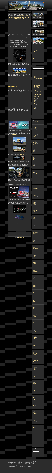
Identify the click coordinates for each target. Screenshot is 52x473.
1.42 (33, 149)
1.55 (33, 165)
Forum (33, 52)
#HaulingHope (34, 141)
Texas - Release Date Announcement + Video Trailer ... (38, 94)
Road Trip (34, 345)
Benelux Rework (34, 186)
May (34, 102)
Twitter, (21, 154)
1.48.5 (33, 157)
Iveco (33, 276)
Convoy (34, 218)
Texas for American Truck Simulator (23, 15)
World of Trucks (34, 51)
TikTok (28, 154)
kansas (33, 278)
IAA (33, 264)
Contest (34, 216)
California (34, 197)
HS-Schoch (34, 262)
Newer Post (10, 233)
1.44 (33, 151)
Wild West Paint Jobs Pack (36, 419)
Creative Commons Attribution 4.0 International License (38, 455)
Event (33, 231)
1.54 (33, 164)
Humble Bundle (34, 263)
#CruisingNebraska (35, 135)
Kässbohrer (34, 279)
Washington (34, 412)
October (35, 97)
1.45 (33, 152)
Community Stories (35, 209)
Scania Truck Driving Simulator (36, 354)
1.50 (33, 159)
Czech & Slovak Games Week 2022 (38, 82)
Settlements (34, 366)
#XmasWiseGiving (35, 143)
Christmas (34, 202)
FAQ (33, 234)
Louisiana (34, 291)
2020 (34, 108)
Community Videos (35, 210)
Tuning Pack (34, 396)
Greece (33, 254)
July (34, 100)
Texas (33, 382)
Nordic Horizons (34, 316)
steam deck (34, 375)
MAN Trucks (34, 301)
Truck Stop (34, 390)
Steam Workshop (35, 377)
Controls (34, 217)
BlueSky (34, 59)
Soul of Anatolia (34, 367)
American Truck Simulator (35, 50)
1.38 (33, 144)
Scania (33, 352)
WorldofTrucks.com (27, 132)
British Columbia (34, 194)
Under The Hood (35, 399)
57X (33, 171)
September (35, 98)
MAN (33, 300)
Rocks (33, 346)
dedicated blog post (14, 134)
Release (34, 336)
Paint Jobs (34, 323)
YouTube (34, 427)
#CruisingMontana (35, 134)
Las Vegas (34, 286)
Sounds (34, 368)
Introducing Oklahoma (36, 81)
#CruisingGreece (35, 126)
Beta (33, 187)
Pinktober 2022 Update (36, 96)
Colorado (34, 204)
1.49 (33, 158)
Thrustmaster (34, 383)
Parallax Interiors (35, 324)
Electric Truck (34, 226)
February (35, 105)
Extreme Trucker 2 (35, 233)
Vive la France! (34, 407)
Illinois (33, 269)
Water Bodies (34, 413)
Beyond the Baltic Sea (35, 188)
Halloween (34, 255)
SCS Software (34, 362)
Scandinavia (34, 351)
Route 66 (34, 347)
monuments (34, 306)
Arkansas (34, 179)
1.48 (33, 156)
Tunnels (34, 397)
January (35, 106)
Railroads (34, 332)
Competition (34, 211)
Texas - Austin (35, 95)
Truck (33, 389)
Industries (34, 270)
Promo (33, 330)
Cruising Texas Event (36, 86)
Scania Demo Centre (35, 353)
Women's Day (34, 421)
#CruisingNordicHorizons (35, 136)
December (35, 76)
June (34, 101)
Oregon (34, 322)
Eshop (33, 227)
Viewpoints (34, 406)
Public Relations (34, 331)
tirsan (33, 384)
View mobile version (19, 234)
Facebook (26, 154)
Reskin (33, 339)
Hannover (34, 256)
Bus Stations (34, 195)
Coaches (34, 203)
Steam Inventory (34, 376)
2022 (34, 75)
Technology (34, 381)
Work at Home (34, 422)
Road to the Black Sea (35, 344)
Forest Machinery (35, 242)
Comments (34, 451)
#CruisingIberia (34, 127)
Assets (33, 181)
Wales (33, 411)
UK (33, 398)
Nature (33, 309)
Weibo (33, 60)
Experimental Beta (35, 232)
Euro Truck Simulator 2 (35, 49)
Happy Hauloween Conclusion (37, 83)
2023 (34, 74)
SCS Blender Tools (35, 359)
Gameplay (34, 247)
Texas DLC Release (19, 13)
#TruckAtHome (34, 142)
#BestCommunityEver (35, 121)
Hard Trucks (34, 257)
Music (33, 308)
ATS (33, 182)
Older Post (28, 233)
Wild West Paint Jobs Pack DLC (37, 85)
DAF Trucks (34, 219)
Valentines (34, 404)
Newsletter (34, 315)
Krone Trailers (34, 284)
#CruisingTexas (34, 137)
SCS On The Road (35, 361)
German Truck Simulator (35, 248)
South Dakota (34, 369)
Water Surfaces (34, 414)
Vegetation (34, 405)
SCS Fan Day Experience (35, 360)
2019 (34, 109)
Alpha (33, 172)
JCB (33, 277)
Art (33, 180)
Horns (33, 261)
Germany (34, 249)
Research (34, 338)
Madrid (33, 299)
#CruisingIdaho (34, 128)
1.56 (33, 166)
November (35, 77)
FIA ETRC (34, 239)
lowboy (33, 292)
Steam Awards (34, 374)
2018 (34, 110)
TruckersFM (34, 392)
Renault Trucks (34, 337)
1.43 (33, 150)
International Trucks (35, 271)
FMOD (33, 240)
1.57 (33, 167)
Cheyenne (34, 201)
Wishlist (34, 420)
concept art (34, 212)
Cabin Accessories (35, 196)
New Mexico (34, 314)
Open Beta (34, 321)
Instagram (23, 154)
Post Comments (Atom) (21, 237)
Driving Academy (35, 224)
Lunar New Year (34, 294)
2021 (34, 107)
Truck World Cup (35, 391)
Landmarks (34, 285)
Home (19, 233)
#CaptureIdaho (34, 122)
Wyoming (34, 426)
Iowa (33, 272)
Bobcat (33, 189)
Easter (33, 225)
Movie (33, 307)
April (34, 103)
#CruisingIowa (34, 129)
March (35, 104)
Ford (33, 241)
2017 (34, 111)
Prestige (34, 329)
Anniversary (34, 174)
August (35, 99)
